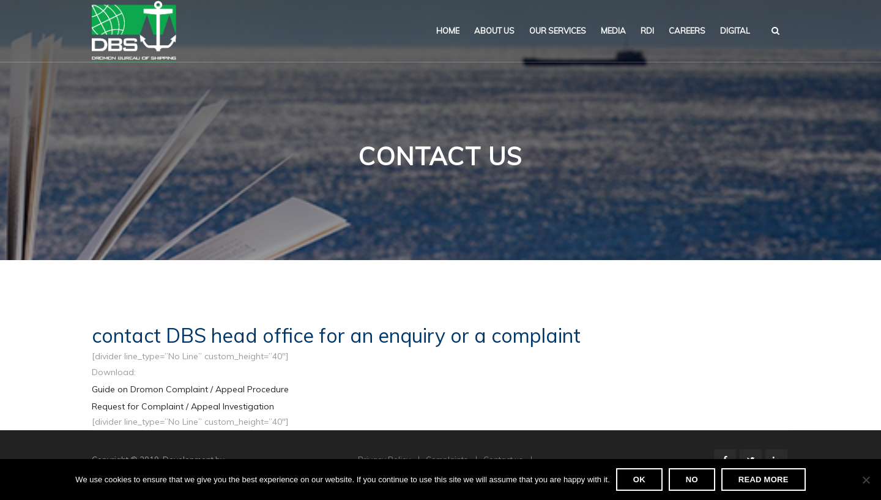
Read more (763, 479)
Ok (639, 479)
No (692, 479)
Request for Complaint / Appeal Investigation (183, 406)
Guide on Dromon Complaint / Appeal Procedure (190, 389)
